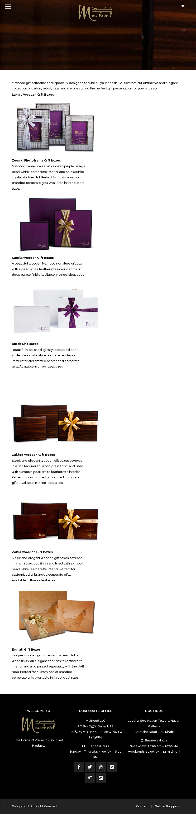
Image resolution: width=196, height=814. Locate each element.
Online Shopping (167, 806)
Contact (142, 806)
